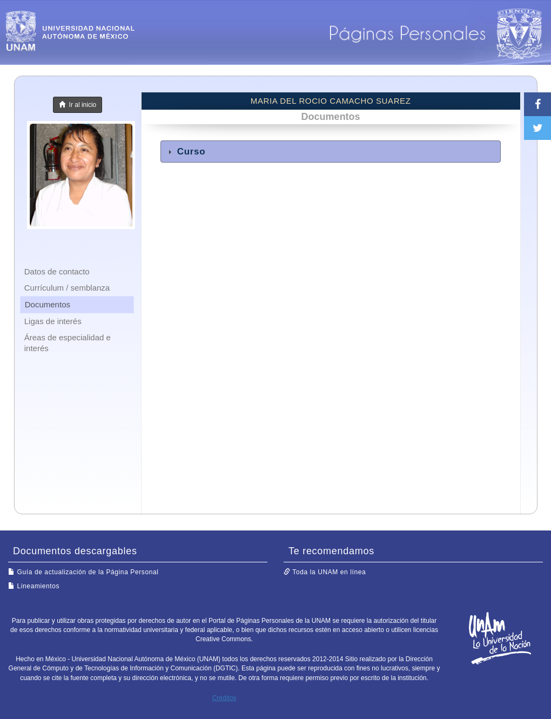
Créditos (224, 698)
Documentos (47, 304)
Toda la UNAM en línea (325, 572)
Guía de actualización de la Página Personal (83, 572)
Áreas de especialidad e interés (67, 343)
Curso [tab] (185, 151)
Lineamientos (33, 586)
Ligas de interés (53, 321)
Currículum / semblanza (67, 287)
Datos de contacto (57, 271)
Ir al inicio (77, 105)
